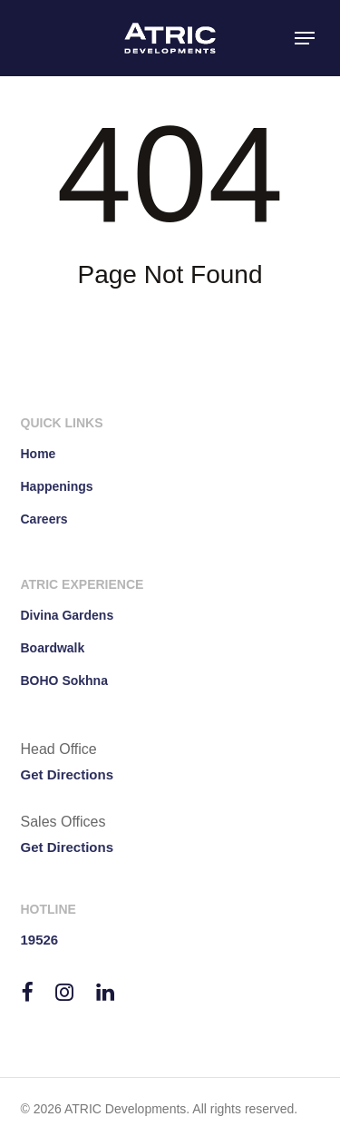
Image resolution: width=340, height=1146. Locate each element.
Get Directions (67, 774)
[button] (305, 38)
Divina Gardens (67, 615)
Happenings (57, 486)
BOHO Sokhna (64, 680)
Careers (44, 519)
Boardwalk (53, 648)
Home (38, 453)
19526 (40, 939)
